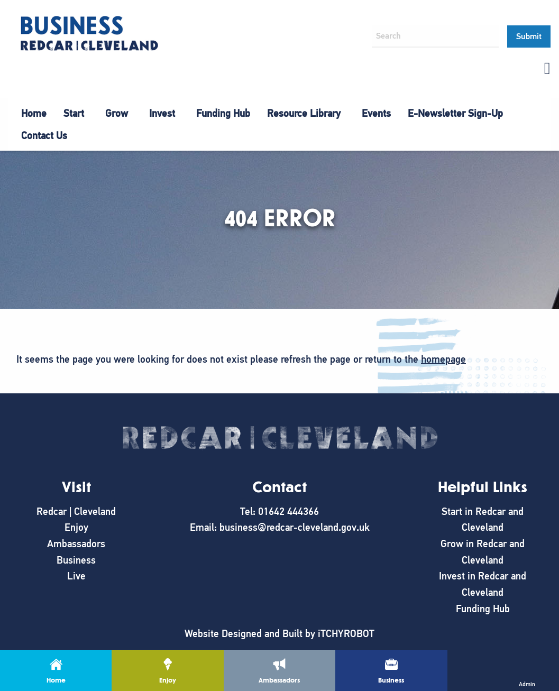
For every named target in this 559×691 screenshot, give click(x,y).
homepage (443, 359)
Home (34, 113)
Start (73, 113)
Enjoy (76, 527)
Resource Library (304, 113)
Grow (116, 113)
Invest (162, 113)
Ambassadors (76, 544)
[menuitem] (34, 114)
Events (376, 113)
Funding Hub (223, 113)
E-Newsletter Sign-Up (455, 113)
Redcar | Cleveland (76, 511)
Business (76, 560)
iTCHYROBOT (346, 634)
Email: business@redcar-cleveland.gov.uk (280, 527)
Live (76, 576)
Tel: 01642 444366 (279, 511)
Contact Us (44, 136)
